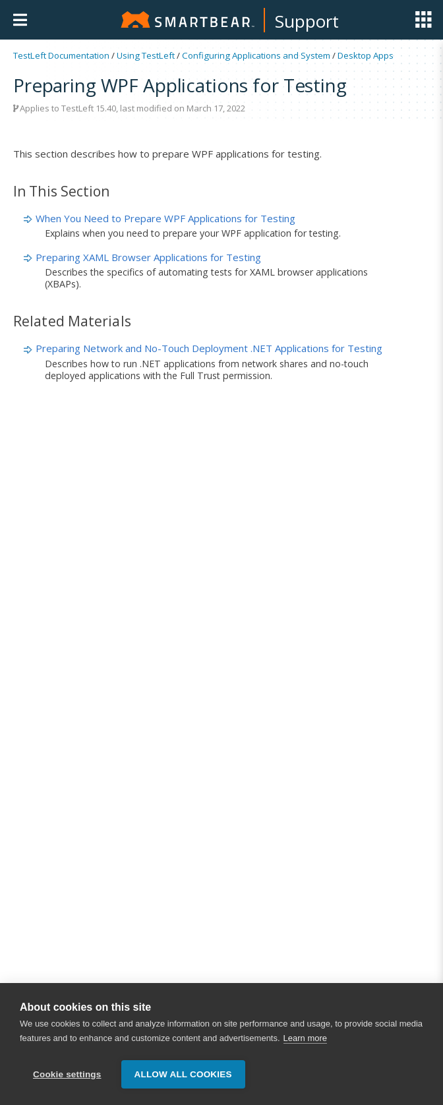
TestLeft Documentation (61, 55)
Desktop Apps (366, 55)
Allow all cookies (183, 1074)
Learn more (305, 1039)
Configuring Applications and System (256, 55)
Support (307, 21)
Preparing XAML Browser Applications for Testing (148, 257)
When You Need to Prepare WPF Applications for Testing (165, 218)
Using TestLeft (146, 55)
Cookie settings (67, 1074)
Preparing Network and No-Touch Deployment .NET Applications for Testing (209, 348)
